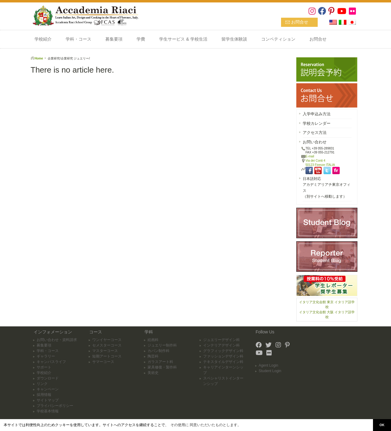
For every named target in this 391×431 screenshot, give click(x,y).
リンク (42, 384)
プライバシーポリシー (55, 406)
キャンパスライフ (51, 362)
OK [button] (381, 425)
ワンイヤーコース (107, 340)
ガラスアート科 (160, 362)
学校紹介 (43, 39)
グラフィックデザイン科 (223, 351)
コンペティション (278, 39)
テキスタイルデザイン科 (223, 362)
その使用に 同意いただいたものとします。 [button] (205, 425)
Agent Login (268, 365)
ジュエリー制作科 (162, 345)
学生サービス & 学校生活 (183, 39)
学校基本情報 (48, 411)
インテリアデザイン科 (221, 345)
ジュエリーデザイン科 (221, 340)
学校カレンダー (317, 123)
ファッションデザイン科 (223, 356)
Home (39, 58)
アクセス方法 (315, 132)
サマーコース (103, 362)
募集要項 (113, 39)
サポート (44, 367)
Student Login (270, 371)
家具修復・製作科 (162, 367)
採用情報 (44, 395)
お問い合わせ (315, 142)
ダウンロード (48, 378)
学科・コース (78, 39)
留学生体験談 (234, 39)
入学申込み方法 (317, 114)
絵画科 (153, 340)
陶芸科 (153, 356)
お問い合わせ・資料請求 (57, 340)
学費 (141, 39)
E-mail (309, 156)
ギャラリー (46, 356)
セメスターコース (107, 345)
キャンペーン (48, 389)
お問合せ (299, 22)
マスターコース (105, 351)
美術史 (153, 373)
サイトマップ (48, 400)
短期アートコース (107, 356)
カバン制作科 (159, 351)
